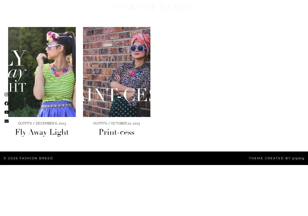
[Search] (296, 13)
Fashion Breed (36, 158)
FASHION (15, 8)
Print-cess (116, 132)
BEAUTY (38, 8)
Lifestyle (62, 8)
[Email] (289, 13)
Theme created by (276, 158)
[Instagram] (268, 13)
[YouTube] (275, 13)
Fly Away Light (42, 132)
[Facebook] (282, 13)
